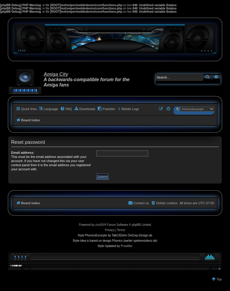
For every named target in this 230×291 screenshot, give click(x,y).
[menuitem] (66, 108)
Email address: (22, 152)
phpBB (99, 224)
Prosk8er (127, 246)
